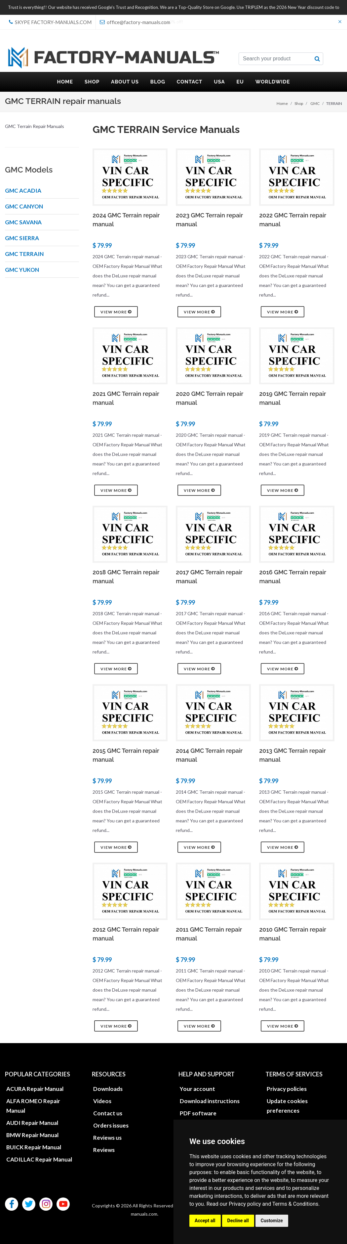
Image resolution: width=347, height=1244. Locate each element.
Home (282, 103)
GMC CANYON (24, 206)
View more (116, 312)
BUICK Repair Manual (33, 1147)
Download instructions (210, 1101)
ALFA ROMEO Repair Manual (33, 1106)
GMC (315, 103)
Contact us (107, 1113)
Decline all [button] (238, 1220)
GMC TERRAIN (24, 253)
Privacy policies (287, 1088)
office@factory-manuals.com (135, 22)
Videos (102, 1101)
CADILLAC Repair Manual (39, 1159)
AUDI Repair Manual (32, 1122)
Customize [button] (272, 1220)
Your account (197, 1088)
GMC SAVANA (23, 222)
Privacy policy (245, 1204)
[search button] (317, 59)
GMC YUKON (22, 269)
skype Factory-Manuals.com (50, 22)
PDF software (198, 1113)
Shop (298, 103)
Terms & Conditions (295, 1204)
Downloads (108, 1088)
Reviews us (107, 1137)
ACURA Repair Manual (34, 1088)
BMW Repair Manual (32, 1135)
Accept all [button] (205, 1220)
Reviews (104, 1149)
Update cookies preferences (287, 1106)
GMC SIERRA (22, 238)
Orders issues (111, 1125)
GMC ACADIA (23, 190)
